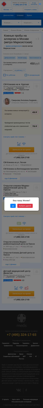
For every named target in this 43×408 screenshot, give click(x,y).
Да (13, 206)
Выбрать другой (25, 206)
